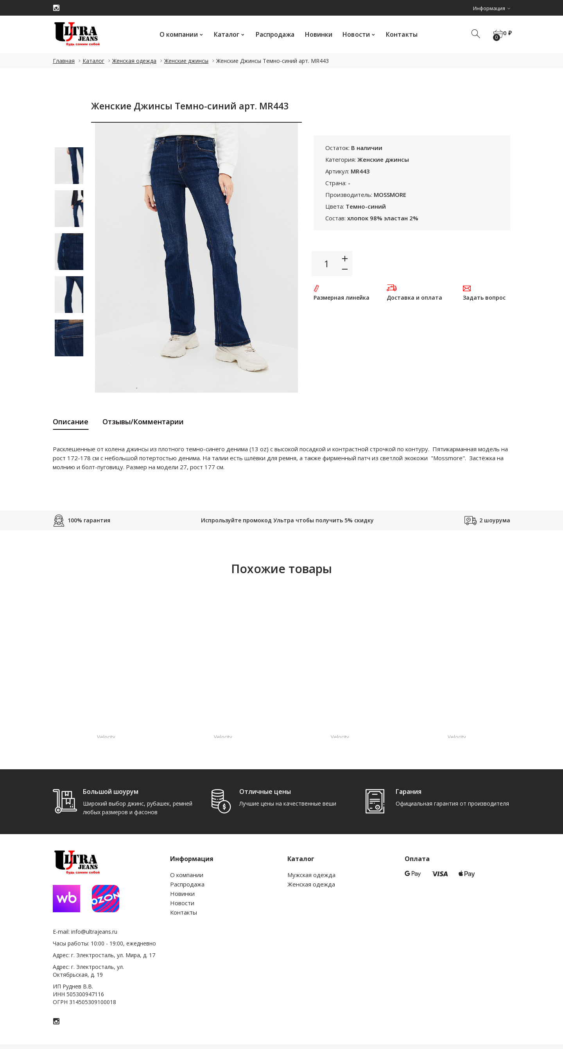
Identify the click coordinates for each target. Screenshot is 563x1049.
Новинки (315, 34)
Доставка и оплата (414, 297)
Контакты (398, 34)
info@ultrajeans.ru (94, 931)
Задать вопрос (484, 297)
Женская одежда (134, 60)
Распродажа (271, 34)
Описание (70, 421)
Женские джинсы (186, 60)
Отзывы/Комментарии (143, 421)
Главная (64, 60)
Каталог (223, 34)
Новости (353, 34)
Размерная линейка (341, 297)
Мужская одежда (311, 875)
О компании (175, 34)
